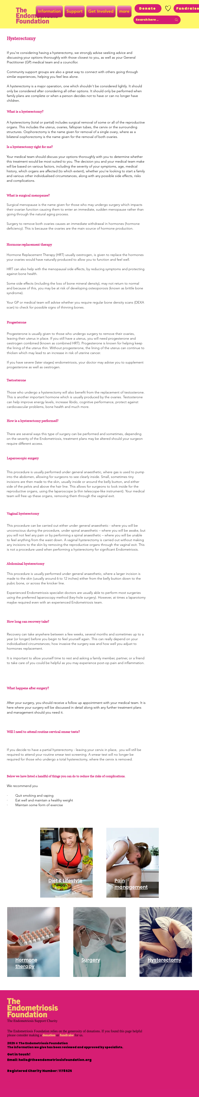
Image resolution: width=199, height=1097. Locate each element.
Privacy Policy (95, 1081)
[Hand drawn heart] (168, 8)
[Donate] (148, 8)
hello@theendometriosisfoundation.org (55, 1060)
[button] (50, 11)
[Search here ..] (151, 20)
